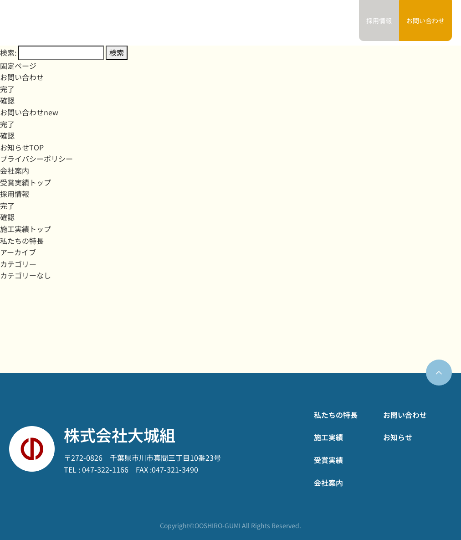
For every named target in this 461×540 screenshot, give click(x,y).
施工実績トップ (25, 228)
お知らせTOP (22, 147)
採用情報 (14, 193)
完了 (7, 88)
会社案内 (302, 22)
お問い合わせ (425, 20)
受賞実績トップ (25, 182)
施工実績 (233, 22)
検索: (8, 52)
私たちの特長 (192, 22)
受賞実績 (268, 22)
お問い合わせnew (29, 112)
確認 (7, 100)
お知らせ (337, 22)
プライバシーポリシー (36, 158)
